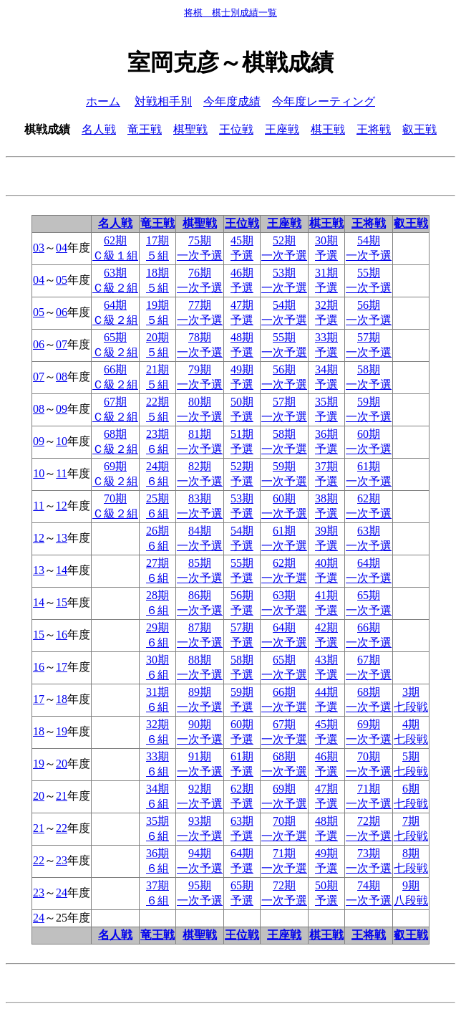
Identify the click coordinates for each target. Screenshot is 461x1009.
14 (61, 570)
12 (61, 505)
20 (61, 763)
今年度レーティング (323, 101)
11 (61, 473)
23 (61, 860)
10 (61, 441)
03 (38, 248)
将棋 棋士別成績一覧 (230, 12)
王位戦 (236, 129)
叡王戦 (419, 129)
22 (61, 828)
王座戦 (282, 129)
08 (61, 376)
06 (61, 312)
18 (61, 699)
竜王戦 (144, 129)
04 (61, 248)
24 (61, 892)
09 (61, 409)
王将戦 (373, 129)
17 (61, 667)
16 (61, 634)
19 (61, 731)
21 (61, 796)
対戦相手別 (163, 101)
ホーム (103, 101)
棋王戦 (328, 129)
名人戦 (99, 129)
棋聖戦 (190, 129)
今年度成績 (232, 101)
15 (61, 602)
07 (61, 344)
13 (61, 538)
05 (61, 280)
